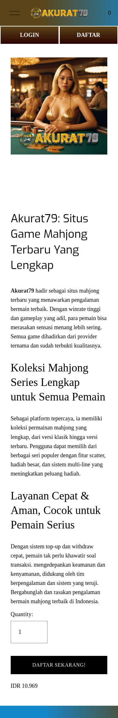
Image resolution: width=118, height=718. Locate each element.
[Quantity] (29, 632)
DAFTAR (88, 35)
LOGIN (29, 35)
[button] (59, 665)
